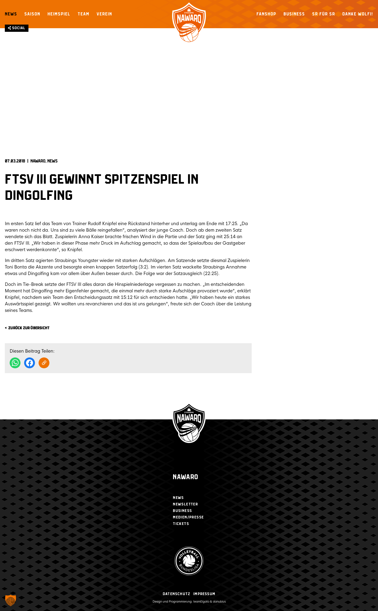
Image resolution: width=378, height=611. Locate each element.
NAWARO (37, 161)
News (11, 14)
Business (294, 14)
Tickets (181, 524)
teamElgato (201, 602)
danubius (219, 602)
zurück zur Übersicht (28, 328)
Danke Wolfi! (357, 14)
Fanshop (266, 14)
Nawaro (185, 477)
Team (83, 14)
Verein (104, 14)
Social (16, 28)
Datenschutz (176, 594)
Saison (32, 14)
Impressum (204, 594)
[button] (10, 600)
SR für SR (323, 14)
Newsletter (185, 504)
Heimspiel (58, 14)
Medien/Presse (188, 517)
